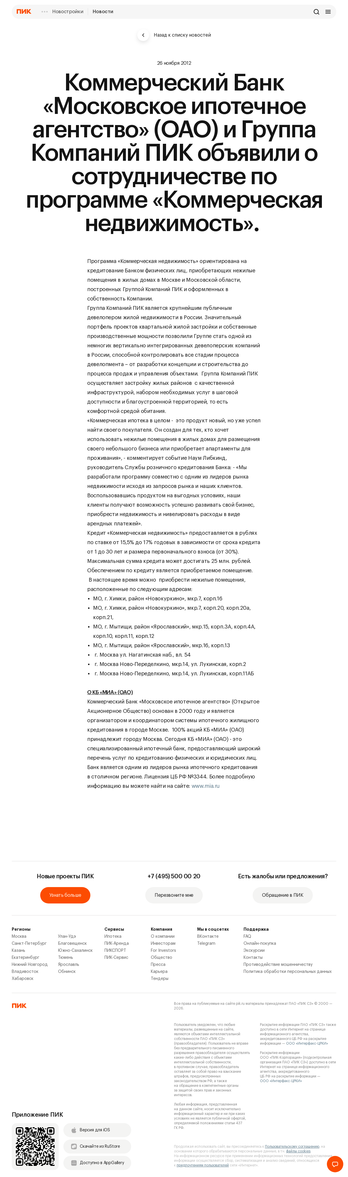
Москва (19, 937)
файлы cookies (298, 1151)
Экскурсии (254, 951)
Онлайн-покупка (260, 944)
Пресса (158, 965)
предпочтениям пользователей (203, 1165)
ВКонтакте (208, 937)
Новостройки (67, 11)
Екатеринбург (25, 958)
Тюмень (65, 958)
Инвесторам (163, 944)
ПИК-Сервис (116, 958)
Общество (161, 958)
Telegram (206, 944)
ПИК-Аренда (116, 944)
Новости (103, 11)
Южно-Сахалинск (75, 951)
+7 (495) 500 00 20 (174, 876)
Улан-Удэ (67, 937)
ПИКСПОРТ (115, 951)
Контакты (253, 958)
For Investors (163, 951)
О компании (163, 937)
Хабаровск (22, 979)
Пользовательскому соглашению (292, 1146)
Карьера (159, 972)
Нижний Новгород (30, 965)
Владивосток (25, 972)
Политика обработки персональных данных (288, 972)
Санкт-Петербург (29, 944)
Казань (18, 951)
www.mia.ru (206, 786)
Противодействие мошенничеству (278, 965)
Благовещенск (72, 944)
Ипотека (112, 937)
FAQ (247, 937)
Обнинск (67, 972)
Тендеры (159, 979)
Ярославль (68, 965)
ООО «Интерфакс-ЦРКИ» (307, 1043)
